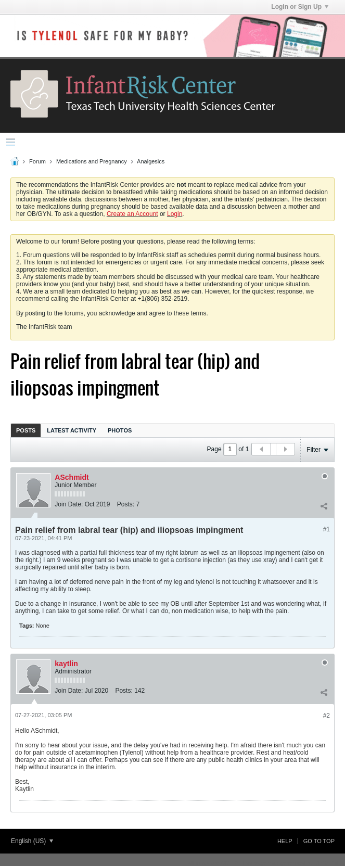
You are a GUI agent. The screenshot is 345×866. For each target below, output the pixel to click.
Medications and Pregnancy (91, 161)
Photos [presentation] (120, 430)
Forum (37, 161)
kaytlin (66, 663)
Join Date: (69, 504)
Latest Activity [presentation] (71, 430)
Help (284, 841)
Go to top (319, 841)
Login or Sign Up (299, 6)
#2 (326, 715)
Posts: (125, 504)
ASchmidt (71, 477)
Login (174, 214)
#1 (326, 529)
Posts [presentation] (25, 430)
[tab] (25, 430)
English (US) (32, 841)
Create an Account (132, 214)
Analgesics (150, 161)
